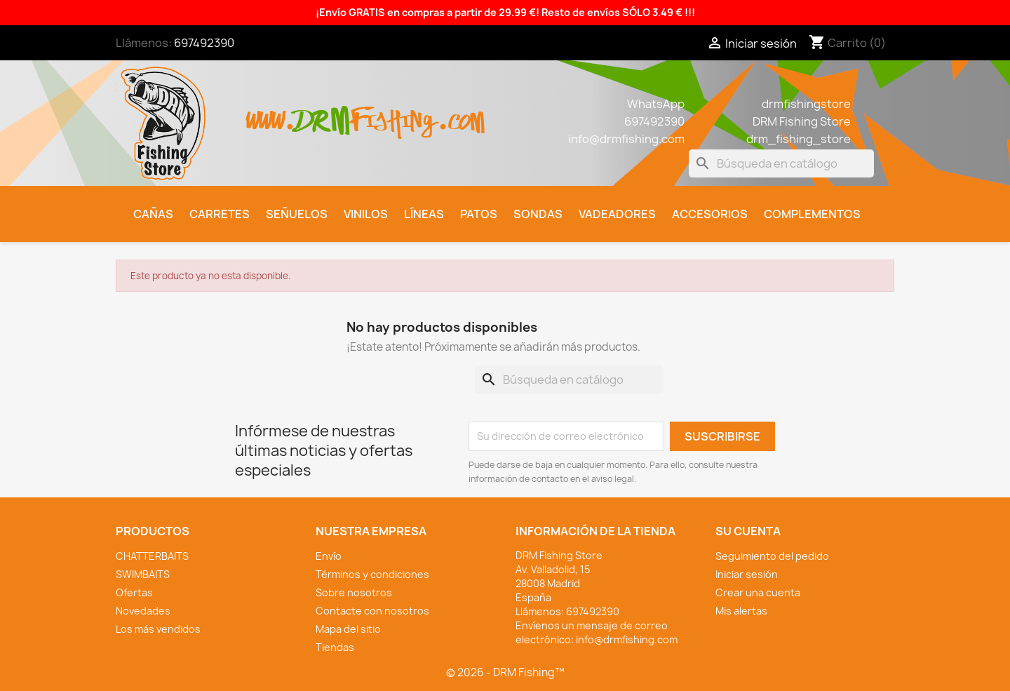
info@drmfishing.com (626, 139)
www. (270, 113)
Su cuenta (748, 531)
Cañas (153, 214)
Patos (478, 214)
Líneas (424, 214)
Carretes (219, 214)
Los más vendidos (158, 629)
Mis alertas (741, 610)
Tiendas (335, 647)
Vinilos (366, 214)
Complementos (812, 214)
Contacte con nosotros (372, 610)
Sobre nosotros (354, 592)
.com (460, 113)
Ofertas (134, 592)
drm (322, 108)
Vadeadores (617, 214)
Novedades (143, 610)
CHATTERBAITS (152, 556)
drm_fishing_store (798, 139)
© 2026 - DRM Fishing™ (505, 672)
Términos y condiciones (372, 574)
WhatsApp (656, 104)
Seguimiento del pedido (772, 556)
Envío (329, 556)
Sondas (538, 214)
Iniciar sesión (746, 574)
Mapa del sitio (348, 629)
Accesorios (710, 214)
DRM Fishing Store (802, 121)
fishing (393, 113)
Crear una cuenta (757, 592)
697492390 (204, 43)
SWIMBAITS (143, 574)
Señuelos (297, 214)
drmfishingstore (806, 104)
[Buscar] (781, 163)
